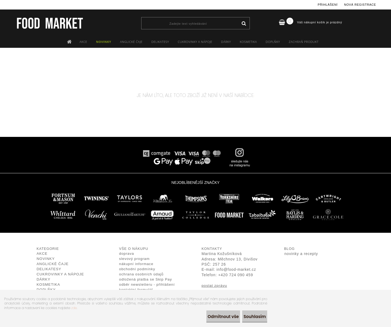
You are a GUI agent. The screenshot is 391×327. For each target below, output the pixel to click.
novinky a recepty (301, 254)
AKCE (83, 42)
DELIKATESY (160, 42)
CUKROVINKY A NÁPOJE (195, 42)
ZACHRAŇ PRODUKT (304, 42)
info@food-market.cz (236, 270)
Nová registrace (360, 4)
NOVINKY (103, 42)
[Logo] (49, 23)
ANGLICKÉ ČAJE (131, 42)
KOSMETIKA (248, 42)
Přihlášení (328, 4)
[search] (243, 23)
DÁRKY (226, 42)
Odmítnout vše (215, 316)
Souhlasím (251, 316)
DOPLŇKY (273, 42)
